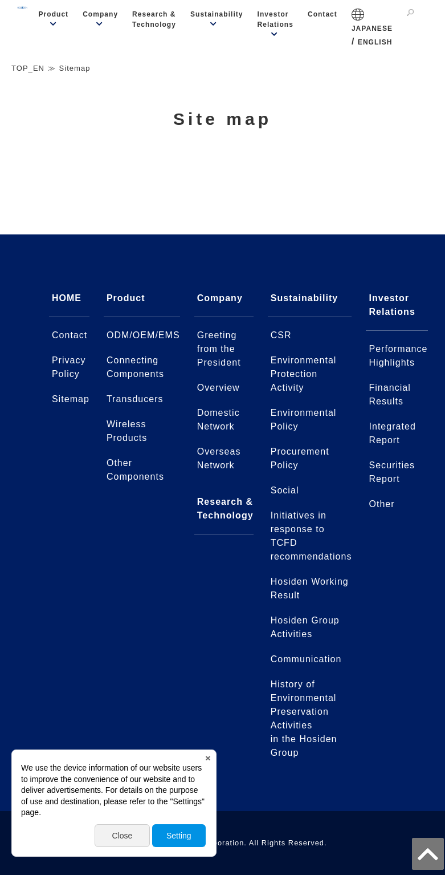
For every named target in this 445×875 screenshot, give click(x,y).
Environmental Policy (304, 419)
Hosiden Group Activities (305, 627)
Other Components (135, 469)
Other (381, 504)
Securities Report (392, 472)
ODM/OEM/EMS (143, 335)
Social (285, 490)
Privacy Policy (69, 367)
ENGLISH (375, 42)
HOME (66, 298)
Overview (218, 387)
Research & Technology (154, 19)
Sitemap (70, 399)
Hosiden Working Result (310, 588)
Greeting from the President (219, 348)
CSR (281, 335)
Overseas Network (219, 458)
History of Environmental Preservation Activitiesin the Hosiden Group (304, 718)
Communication (306, 659)
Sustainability (216, 14)
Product (54, 14)
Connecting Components (135, 367)
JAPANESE (372, 29)
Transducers (135, 399)
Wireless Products (127, 431)
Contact (322, 14)
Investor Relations (275, 19)
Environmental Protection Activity (304, 373)
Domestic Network (218, 419)
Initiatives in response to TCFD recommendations (311, 536)
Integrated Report (392, 433)
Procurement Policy (300, 458)
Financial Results (389, 394)
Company (100, 14)
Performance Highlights (398, 355)
